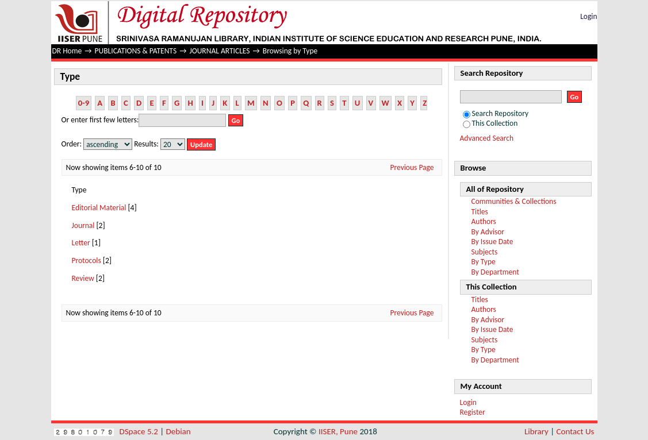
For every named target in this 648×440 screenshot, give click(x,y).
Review (83, 278)
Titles (479, 212)
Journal (83, 225)
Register (472, 412)
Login (588, 16)
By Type (483, 262)
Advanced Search (487, 138)
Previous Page (412, 167)
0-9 (83, 103)
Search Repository (496, 113)
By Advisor (488, 232)
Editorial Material (99, 208)
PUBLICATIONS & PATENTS (136, 51)
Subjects (484, 252)
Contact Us (576, 431)
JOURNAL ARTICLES (219, 51)
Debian (178, 431)
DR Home (67, 51)
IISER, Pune (338, 431)
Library (536, 431)
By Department (495, 272)
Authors (483, 221)
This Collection (490, 123)
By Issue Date (492, 241)
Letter (81, 243)
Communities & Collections (514, 201)
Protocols (86, 260)
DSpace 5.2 (140, 431)
